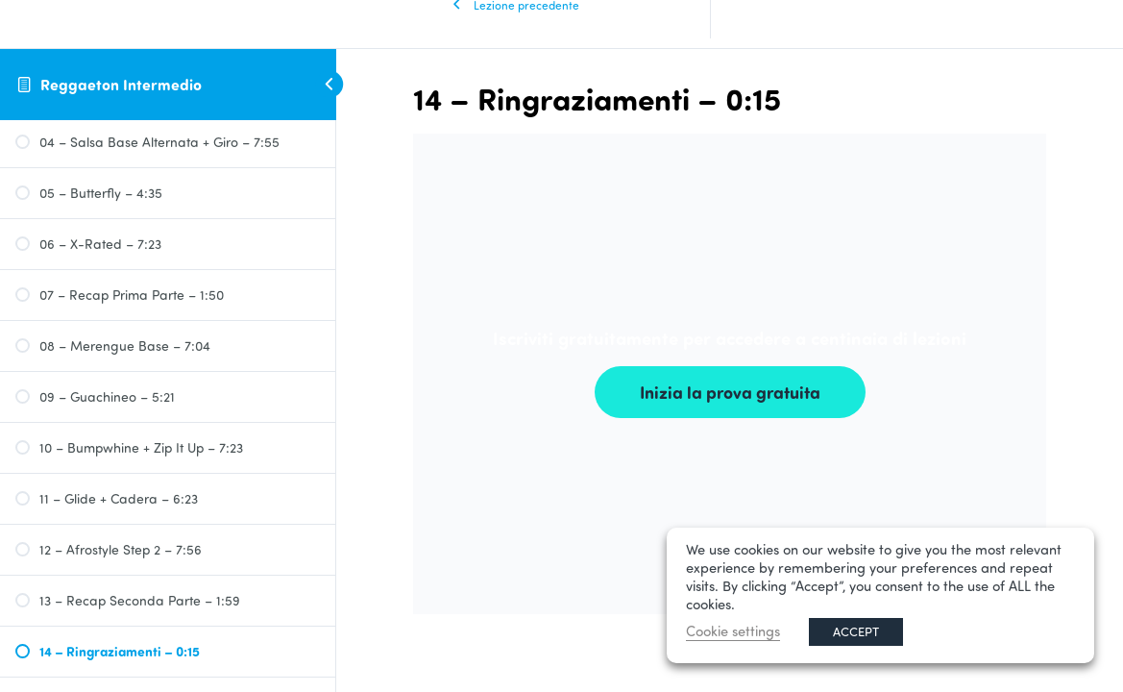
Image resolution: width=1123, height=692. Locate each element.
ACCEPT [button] (856, 631)
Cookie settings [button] (733, 631)
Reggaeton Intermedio (121, 84)
